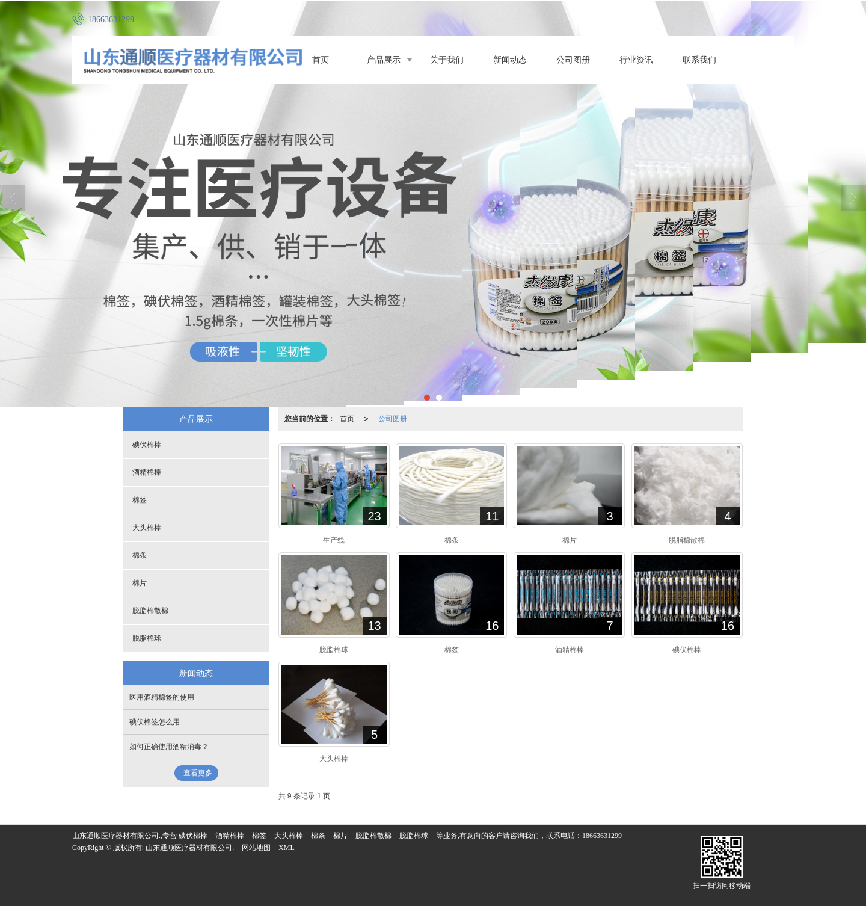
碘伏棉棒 (146, 444)
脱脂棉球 (146, 638)
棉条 (139, 555)
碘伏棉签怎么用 (154, 722)
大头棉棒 (146, 527)
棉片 (139, 583)
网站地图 (256, 847)
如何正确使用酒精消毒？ (169, 746)
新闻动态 (510, 59)
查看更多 (197, 773)
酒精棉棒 (146, 472)
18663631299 (602, 835)
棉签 (139, 500)
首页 (320, 59)
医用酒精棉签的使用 (161, 697)
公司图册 (573, 59)
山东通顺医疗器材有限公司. (190, 847)
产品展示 (384, 59)
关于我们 (447, 59)
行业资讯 (636, 59)
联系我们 (699, 59)
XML (286, 847)
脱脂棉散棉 (150, 610)
